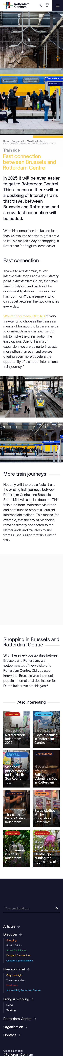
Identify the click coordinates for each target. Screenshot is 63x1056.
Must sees (12, 985)
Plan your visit (16, 969)
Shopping (11, 940)
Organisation (15, 1027)
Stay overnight (14, 975)
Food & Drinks (14, 945)
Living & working (18, 999)
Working (11, 1010)
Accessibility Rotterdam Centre (23, 990)
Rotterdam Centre (19, 1019)
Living (9, 1004)
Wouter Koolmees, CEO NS (24, 316)
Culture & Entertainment (19, 960)
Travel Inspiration (15, 980)
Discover (12, 934)
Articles (11, 926)
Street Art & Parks (16, 950)
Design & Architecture (18, 955)
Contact (11, 1035)
